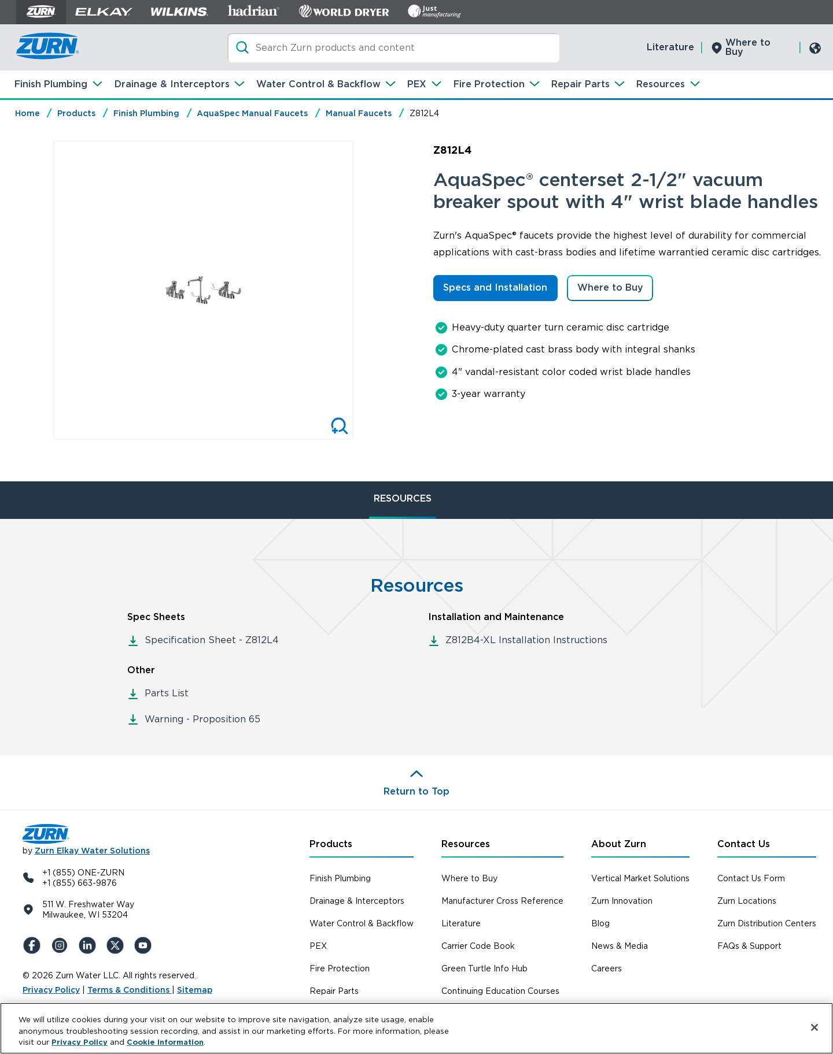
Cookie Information (165, 1042)
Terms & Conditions (129, 989)
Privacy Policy (51, 989)
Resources (660, 84)
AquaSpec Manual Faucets (252, 113)
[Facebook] (34, 945)
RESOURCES (403, 498)
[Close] (814, 1027)
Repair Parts (580, 84)
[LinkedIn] (89, 945)
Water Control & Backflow (318, 84)
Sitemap (194, 989)
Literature (670, 47)
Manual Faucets (359, 113)
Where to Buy (748, 47)
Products (76, 113)
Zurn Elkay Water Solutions (92, 850)
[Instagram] (61, 945)
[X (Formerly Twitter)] (117, 945)
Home (27, 113)
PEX (416, 84)
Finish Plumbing (50, 84)
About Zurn (618, 843)
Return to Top (416, 791)
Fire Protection (489, 84)
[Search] (393, 47)
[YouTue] (145, 945)
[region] (416, 1028)
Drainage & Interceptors (172, 84)
